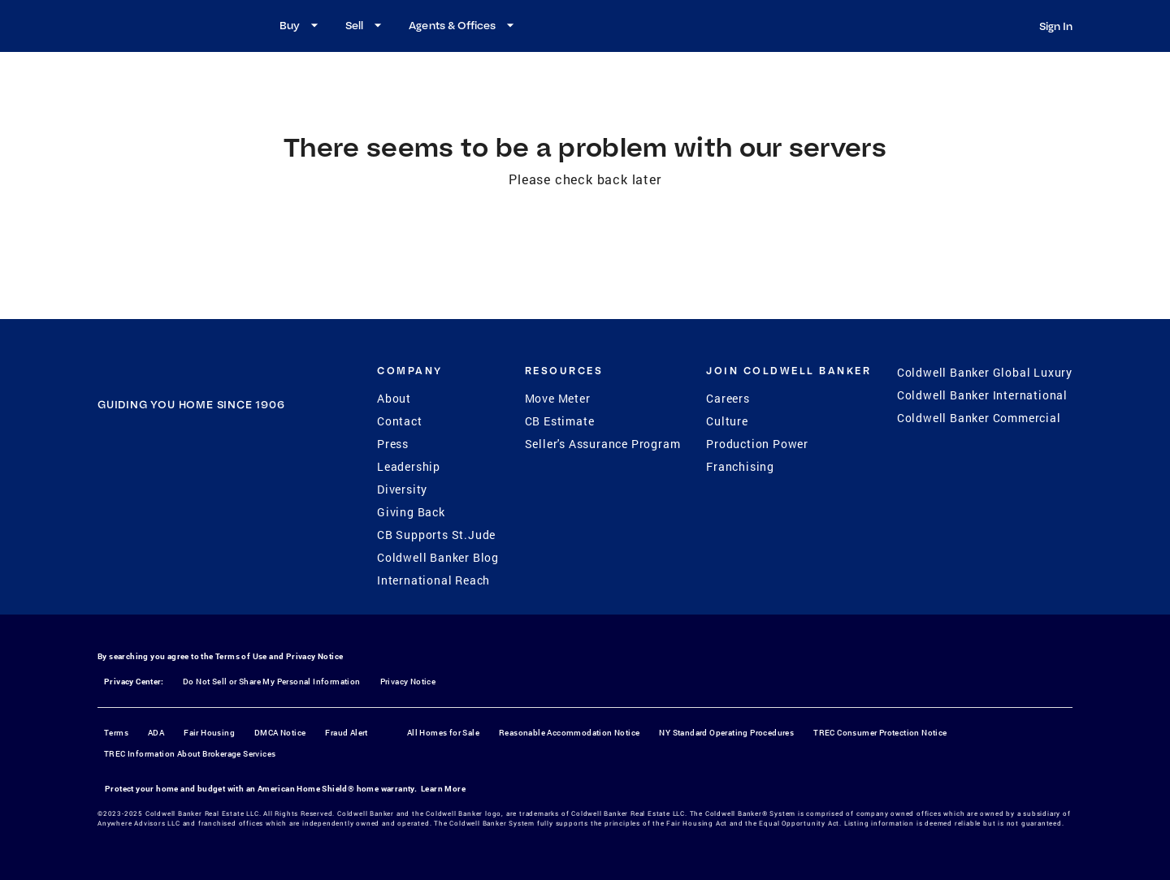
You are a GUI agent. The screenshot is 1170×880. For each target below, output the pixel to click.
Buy (301, 25)
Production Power (757, 443)
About (394, 398)
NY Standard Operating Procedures (726, 732)
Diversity (402, 489)
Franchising (740, 466)
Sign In (1055, 25)
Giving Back (411, 512)
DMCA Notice (280, 732)
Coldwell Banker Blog (438, 557)
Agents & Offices (463, 25)
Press (393, 443)
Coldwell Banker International (982, 395)
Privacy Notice (315, 656)
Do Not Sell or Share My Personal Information (272, 681)
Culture (727, 421)
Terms (116, 732)
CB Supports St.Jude (436, 534)
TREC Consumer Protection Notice (880, 732)
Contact (399, 421)
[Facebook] (127, 505)
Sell (365, 25)
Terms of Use (241, 656)
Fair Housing (209, 732)
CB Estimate (560, 421)
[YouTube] (212, 505)
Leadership (408, 466)
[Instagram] (169, 505)
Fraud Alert (346, 732)
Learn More (443, 788)
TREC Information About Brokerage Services (189, 753)
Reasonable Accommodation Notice (569, 732)
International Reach (433, 580)
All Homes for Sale (443, 732)
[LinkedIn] (254, 505)
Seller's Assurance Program (603, 443)
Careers (728, 398)
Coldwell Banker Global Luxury (984, 372)
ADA (156, 732)
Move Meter (558, 398)
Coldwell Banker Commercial (979, 417)
